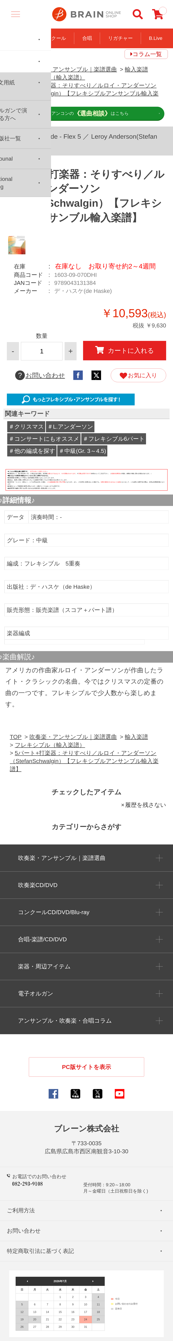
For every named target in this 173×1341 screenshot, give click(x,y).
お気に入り (138, 379)
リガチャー (120, 38)
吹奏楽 (18, 38)
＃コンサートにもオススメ (44, 442)
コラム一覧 (147, 54)
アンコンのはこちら (90, 115)
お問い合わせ (40, 378)
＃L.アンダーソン (70, 430)
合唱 (87, 38)
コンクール (53, 38)
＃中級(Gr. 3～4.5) (82, 454)
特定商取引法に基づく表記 (40, 1254)
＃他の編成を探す (32, 454)
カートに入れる (124, 353)
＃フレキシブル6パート (114, 442)
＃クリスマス (26, 430)
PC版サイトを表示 (86, 1070)
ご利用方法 (21, 1214)
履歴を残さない (145, 808)
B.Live (155, 38)
